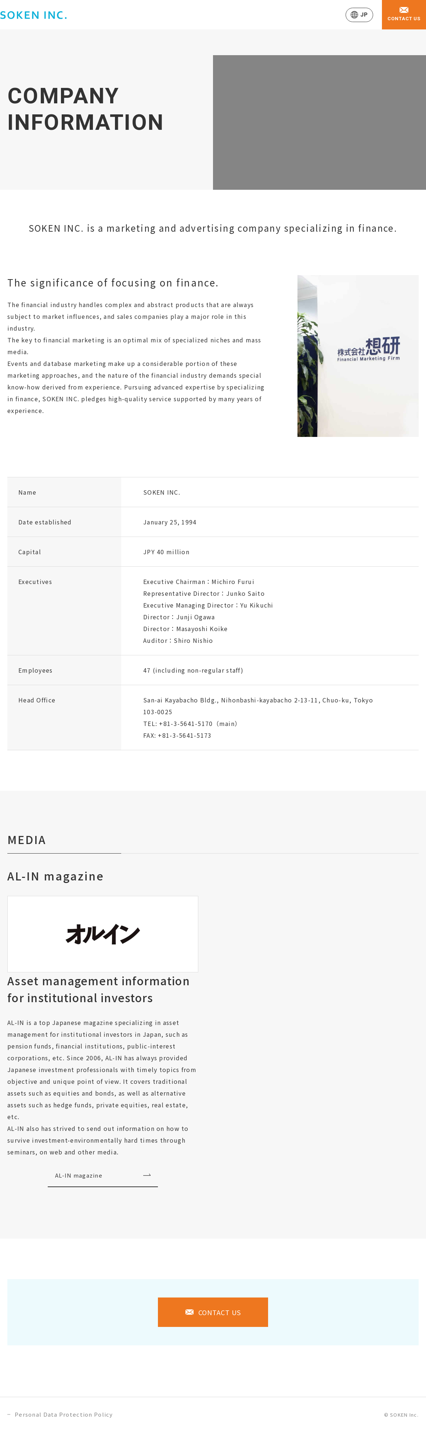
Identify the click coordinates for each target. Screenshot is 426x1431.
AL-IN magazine (78, 1175)
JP (364, 15)
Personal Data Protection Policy (64, 1414)
